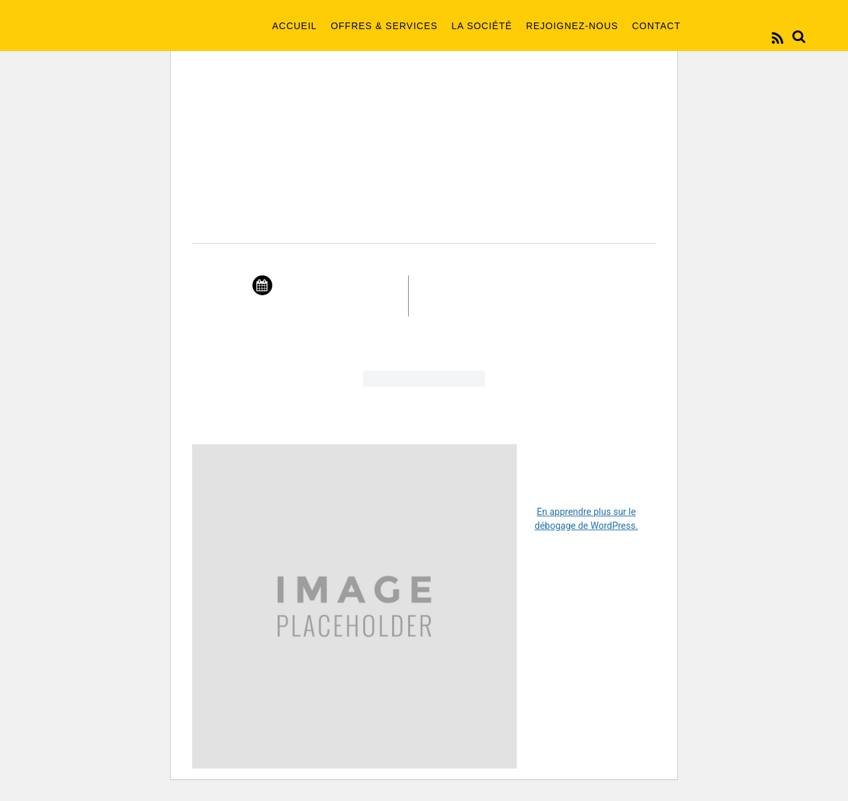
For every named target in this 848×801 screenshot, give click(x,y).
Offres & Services (384, 26)
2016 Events (424, 167)
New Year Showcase (424, 220)
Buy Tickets (424, 385)
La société (481, 26)
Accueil (294, 26)
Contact (656, 26)
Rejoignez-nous (572, 26)
